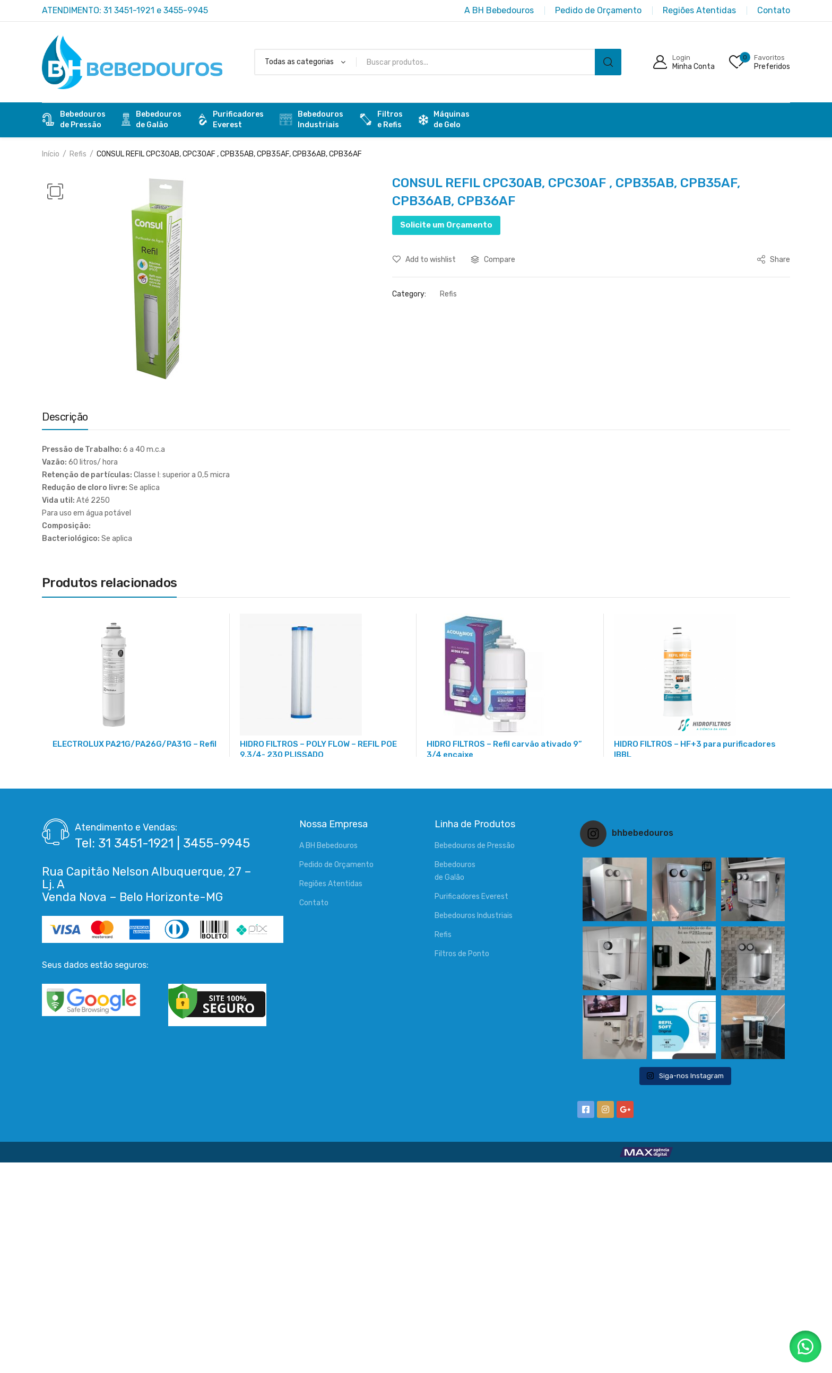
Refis (78, 154)
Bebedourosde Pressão (74, 119)
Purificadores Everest (471, 896)
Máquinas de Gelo (444, 119)
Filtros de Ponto (462, 953)
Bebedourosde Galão (151, 119)
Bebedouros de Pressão (475, 845)
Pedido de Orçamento (336, 864)
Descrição (65, 416)
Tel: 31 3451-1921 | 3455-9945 (162, 843)
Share (773, 259)
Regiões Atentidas (330, 883)
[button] (805, 1346)
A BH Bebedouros (328, 845)
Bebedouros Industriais (474, 915)
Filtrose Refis (381, 119)
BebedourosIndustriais (311, 119)
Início (50, 154)
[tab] (65, 419)
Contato (313, 902)
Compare (499, 259)
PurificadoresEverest (230, 119)
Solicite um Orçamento (446, 225)
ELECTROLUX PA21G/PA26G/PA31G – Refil (134, 744)
